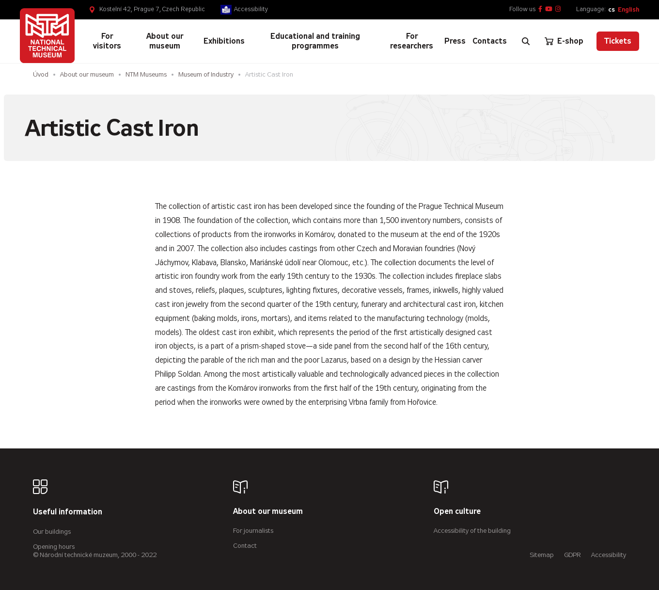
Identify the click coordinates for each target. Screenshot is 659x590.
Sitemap (542, 554)
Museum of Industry (206, 74)
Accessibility (251, 9)
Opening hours (54, 546)
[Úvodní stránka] (47, 35)
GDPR (572, 554)
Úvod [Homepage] (40, 74)
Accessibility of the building (472, 530)
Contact (245, 545)
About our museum (87, 74)
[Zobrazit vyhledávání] (525, 41)
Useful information (67, 512)
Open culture (457, 512)
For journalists (253, 530)
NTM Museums (146, 74)
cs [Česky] (611, 9)
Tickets (617, 41)
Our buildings (52, 531)
